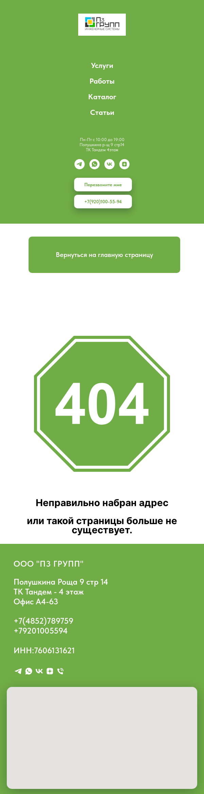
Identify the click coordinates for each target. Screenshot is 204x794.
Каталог (102, 96)
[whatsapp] (94, 164)
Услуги (102, 65)
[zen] (124, 164)
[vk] (109, 164)
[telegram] (18, 671)
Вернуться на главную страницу (104, 255)
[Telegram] (79, 164)
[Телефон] (60, 671)
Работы (102, 80)
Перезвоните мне (103, 184)
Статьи (102, 112)
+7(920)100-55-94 (103, 201)
